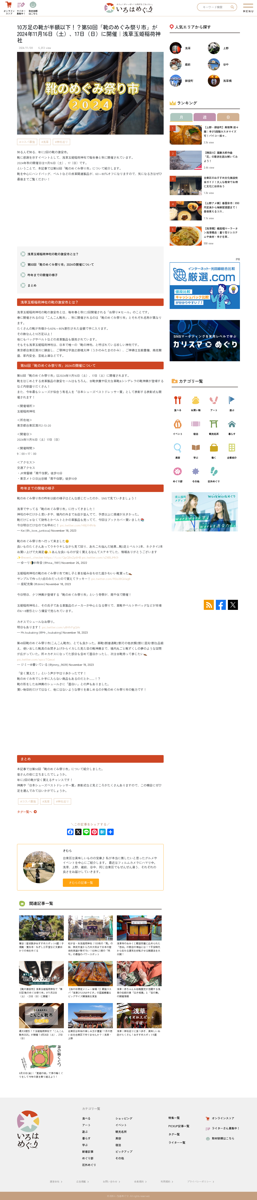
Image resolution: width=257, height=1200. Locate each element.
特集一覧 (174, 1118)
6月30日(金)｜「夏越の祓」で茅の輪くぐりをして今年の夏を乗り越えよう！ (41, 1074)
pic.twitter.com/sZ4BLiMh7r (100, 557)
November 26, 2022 (74, 562)
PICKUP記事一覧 (178, 1126)
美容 (118, 1138)
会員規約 (141, 1181)
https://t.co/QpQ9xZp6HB (62, 557)
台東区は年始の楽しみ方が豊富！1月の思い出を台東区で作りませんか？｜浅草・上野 (90, 1034)
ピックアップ (123, 1152)
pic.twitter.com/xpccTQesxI (36, 659)
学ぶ (85, 1145)
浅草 (46, 142)
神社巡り (62, 142)
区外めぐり (89, 1165)
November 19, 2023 (81, 664)
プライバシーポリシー (201, 1181)
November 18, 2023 (63, 530)
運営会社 (56, 1181)
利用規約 (167, 1181)
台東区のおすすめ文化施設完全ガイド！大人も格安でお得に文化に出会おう (221, 182)
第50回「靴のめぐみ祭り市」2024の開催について (61, 264)
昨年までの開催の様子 (43, 275)
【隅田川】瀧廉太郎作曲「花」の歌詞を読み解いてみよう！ (221, 157)
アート (86, 1125)
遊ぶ (85, 1132)
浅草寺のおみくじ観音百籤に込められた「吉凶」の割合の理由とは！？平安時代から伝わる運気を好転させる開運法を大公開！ (138, 949)
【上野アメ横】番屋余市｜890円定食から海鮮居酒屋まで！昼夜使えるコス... (221, 207)
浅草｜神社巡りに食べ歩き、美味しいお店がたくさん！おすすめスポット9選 (138, 1032)
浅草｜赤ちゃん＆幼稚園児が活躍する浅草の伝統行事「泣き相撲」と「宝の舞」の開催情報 (138, 992)
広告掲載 (83, 1181)
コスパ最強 (28, 142)
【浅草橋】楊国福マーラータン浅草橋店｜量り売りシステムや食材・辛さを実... (221, 232)
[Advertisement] (90, 213)
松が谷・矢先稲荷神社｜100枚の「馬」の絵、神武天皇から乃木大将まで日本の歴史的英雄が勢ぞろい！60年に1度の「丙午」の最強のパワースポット (90, 949)
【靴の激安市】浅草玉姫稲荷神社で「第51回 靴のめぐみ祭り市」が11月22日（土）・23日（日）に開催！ (40, 992)
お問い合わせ (112, 1181)
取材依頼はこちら (219, 1138)
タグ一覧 (174, 1134)
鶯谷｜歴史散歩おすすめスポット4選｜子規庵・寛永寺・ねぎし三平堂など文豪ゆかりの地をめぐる (41, 947)
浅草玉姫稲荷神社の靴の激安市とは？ (53, 254)
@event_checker (32, 557)
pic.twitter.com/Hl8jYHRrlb (78, 525)
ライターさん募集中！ (222, 1128)
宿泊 (118, 1145)
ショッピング (123, 1118)
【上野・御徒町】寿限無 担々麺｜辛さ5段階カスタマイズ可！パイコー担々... (221, 131)
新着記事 (87, 1152)
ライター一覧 (176, 1142)
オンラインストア (219, 1118)
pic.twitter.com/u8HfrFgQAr (61, 627)
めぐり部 (87, 1158)
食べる (86, 1118)
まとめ (32, 285)
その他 (119, 1158)
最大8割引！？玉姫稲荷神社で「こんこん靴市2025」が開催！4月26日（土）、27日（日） (41, 1034)
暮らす (86, 1138)
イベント (121, 1125)
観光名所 (121, 1132)
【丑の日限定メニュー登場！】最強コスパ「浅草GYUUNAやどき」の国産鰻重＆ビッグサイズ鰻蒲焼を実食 (89, 992)
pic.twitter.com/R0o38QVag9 (110, 578)
